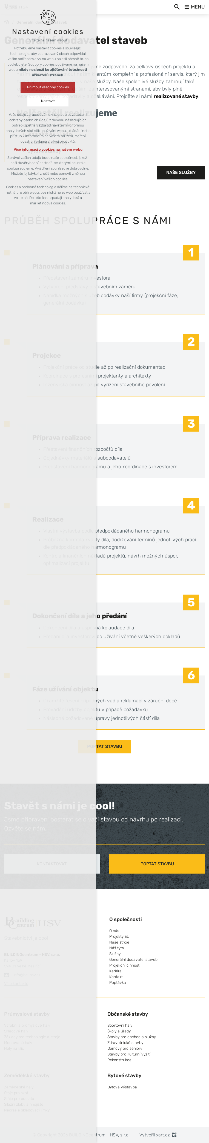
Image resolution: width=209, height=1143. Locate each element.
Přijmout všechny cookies (48, 87)
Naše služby (181, 172)
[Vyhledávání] (177, 7)
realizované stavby (176, 96)
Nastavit (48, 101)
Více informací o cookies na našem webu (48, 149)
